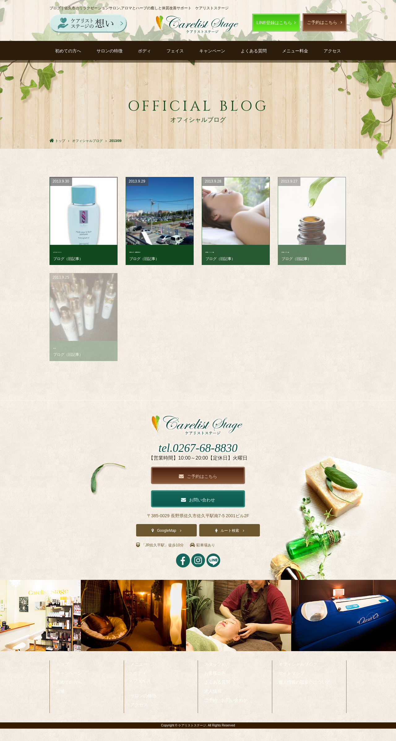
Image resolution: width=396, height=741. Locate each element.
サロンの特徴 (110, 50)
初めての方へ (68, 50)
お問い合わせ (198, 511)
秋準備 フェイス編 (224, 251)
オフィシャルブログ (297, 676)
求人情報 (213, 703)
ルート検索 (230, 543)
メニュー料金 (295, 50)
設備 (60, 703)
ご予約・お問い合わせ (226, 712)
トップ (62, 676)
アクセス (332, 50)
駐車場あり (211, 557)
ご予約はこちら (322, 22)
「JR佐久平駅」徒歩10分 (163, 557)
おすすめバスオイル (72, 251)
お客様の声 (215, 685)
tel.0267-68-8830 (198, 458)
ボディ (144, 50)
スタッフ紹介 (217, 676)
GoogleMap (166, 543)
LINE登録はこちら (274, 22)
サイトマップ (291, 685)
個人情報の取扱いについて (304, 694)
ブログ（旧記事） (68, 259)
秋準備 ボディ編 (299, 251)
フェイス (175, 50)
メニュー (139, 676)
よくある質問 (254, 50)
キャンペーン (212, 50)
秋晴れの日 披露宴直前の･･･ (158, 251)
